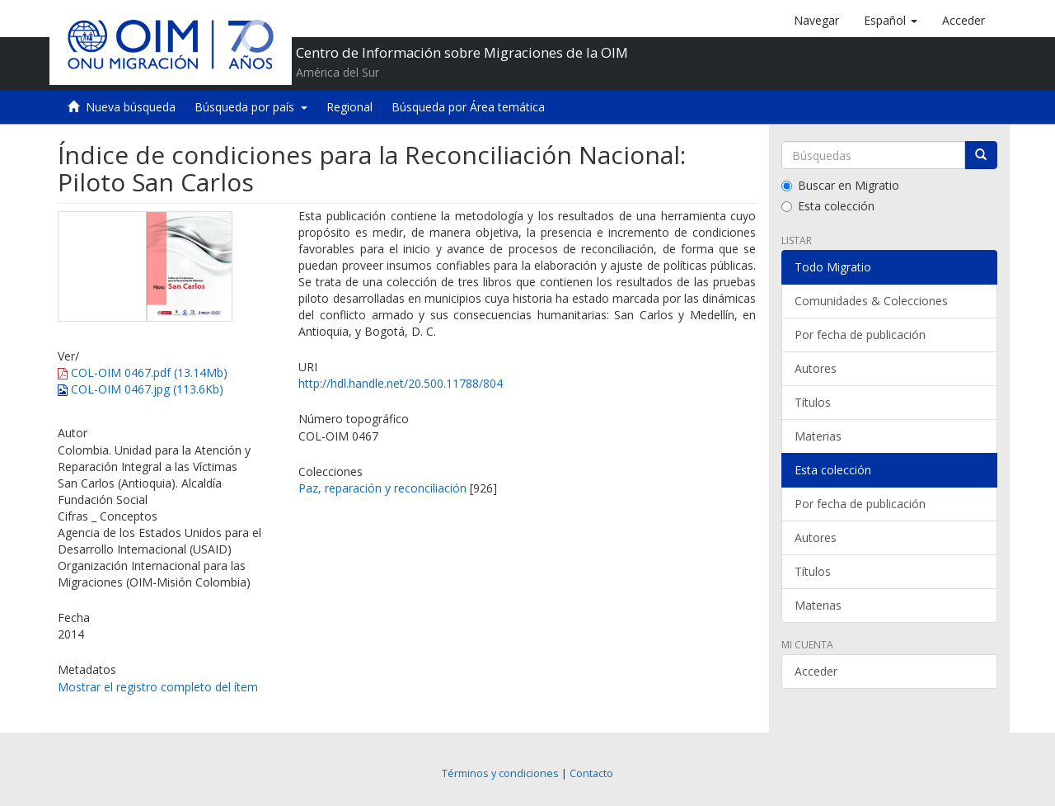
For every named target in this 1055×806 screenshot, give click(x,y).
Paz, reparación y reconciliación (382, 488)
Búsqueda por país (251, 107)
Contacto (591, 773)
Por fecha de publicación (860, 334)
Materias (818, 436)
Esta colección (827, 206)
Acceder (816, 671)
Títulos (813, 402)
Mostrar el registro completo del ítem (158, 687)
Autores (816, 368)
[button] (890, 20)
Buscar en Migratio (840, 185)
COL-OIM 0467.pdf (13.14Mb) (142, 372)
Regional (349, 107)
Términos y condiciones (500, 773)
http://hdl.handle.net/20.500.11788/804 (400, 383)
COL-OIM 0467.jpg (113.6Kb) (140, 389)
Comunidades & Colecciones (871, 301)
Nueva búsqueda (131, 107)
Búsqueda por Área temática (468, 107)
